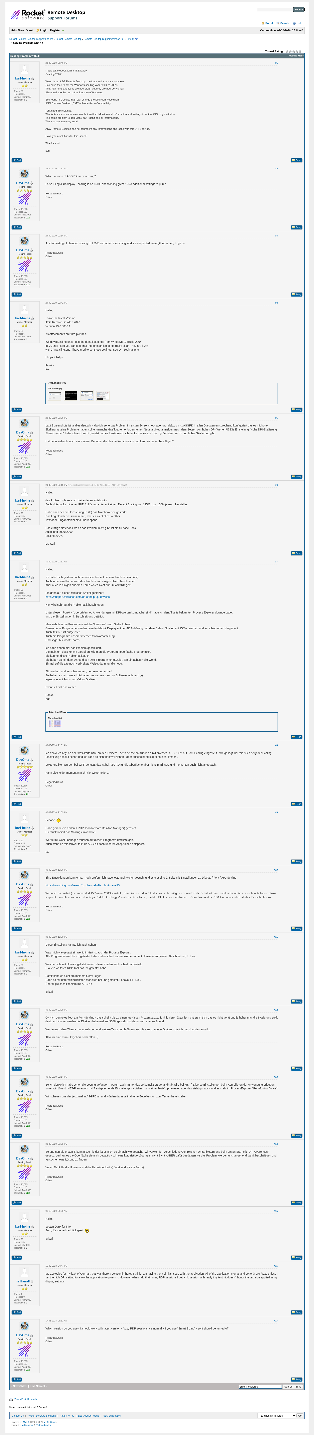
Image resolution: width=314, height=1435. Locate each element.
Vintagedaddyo (43, 1425)
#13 (276, 1077)
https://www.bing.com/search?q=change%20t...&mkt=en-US (82, 885)
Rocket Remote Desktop (68, 39)
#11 (276, 937)
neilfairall (23, 1281)
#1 (276, 63)
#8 (276, 745)
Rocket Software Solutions (42, 1415)
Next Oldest (20, 1386)
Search (284, 23)
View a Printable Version (26, 1399)
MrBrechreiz (27, 1425)
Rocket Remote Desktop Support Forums (31, 39)
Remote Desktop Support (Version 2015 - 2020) (109, 39)
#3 (276, 235)
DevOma (22, 183)
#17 (276, 1320)
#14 (276, 1144)
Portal (269, 23)
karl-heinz (22, 78)
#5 (276, 418)
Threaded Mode (295, 55)
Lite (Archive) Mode (88, 1415)
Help (299, 23)
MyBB (26, 1422)
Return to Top (67, 1415)
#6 (276, 485)
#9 (276, 812)
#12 (276, 1010)
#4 (276, 303)
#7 (276, 561)
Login (43, 30)
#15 (276, 1211)
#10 (276, 870)
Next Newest (37, 1386)
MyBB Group (49, 1422)
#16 (276, 1266)
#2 (276, 168)
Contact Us (18, 1415)
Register (55, 30)
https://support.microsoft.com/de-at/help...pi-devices (77, 596)
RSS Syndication (112, 1415)
